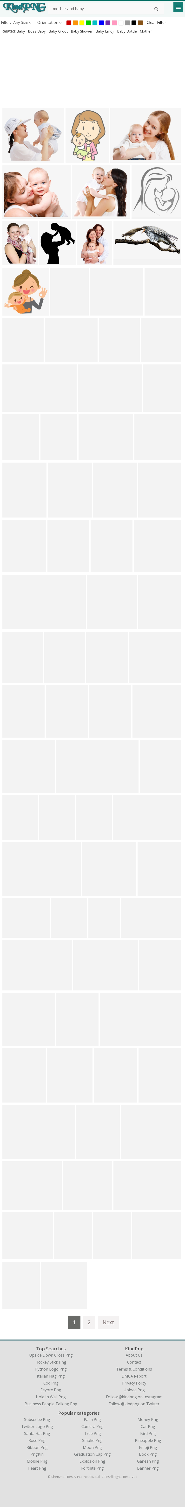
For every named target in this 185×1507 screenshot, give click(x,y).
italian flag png (51, 1376)
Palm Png (92, 1419)
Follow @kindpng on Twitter (134, 1403)
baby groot (59, 31)
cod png (51, 1383)
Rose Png (37, 1440)
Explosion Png (92, 1461)
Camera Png (92, 1426)
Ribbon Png (37, 1447)
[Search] (156, 9)
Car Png (148, 1426)
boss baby (37, 31)
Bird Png (148, 1433)
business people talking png (51, 1403)
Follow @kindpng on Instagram (134, 1396)
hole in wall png (51, 1396)
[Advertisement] (92, 71)
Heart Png (37, 1468)
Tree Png (92, 1433)
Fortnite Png (92, 1468)
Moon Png (92, 1447)
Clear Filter (156, 22)
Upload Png (134, 1390)
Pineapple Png (148, 1440)
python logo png (51, 1369)
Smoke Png (92, 1440)
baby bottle (127, 31)
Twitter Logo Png (37, 1426)
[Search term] (106, 8)
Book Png (148, 1454)
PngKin (37, 1454)
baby (21, 31)
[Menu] (178, 7)
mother (146, 31)
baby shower (82, 31)
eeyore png (50, 1390)
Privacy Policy (134, 1383)
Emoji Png (148, 1447)
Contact (134, 1362)
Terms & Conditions (134, 1369)
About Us (134, 1355)
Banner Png (148, 1468)
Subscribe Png (37, 1419)
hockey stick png (50, 1362)
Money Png (148, 1419)
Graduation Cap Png (92, 1454)
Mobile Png (37, 1461)
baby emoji (105, 31)
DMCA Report (134, 1376)
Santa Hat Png (37, 1433)
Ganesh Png (148, 1461)
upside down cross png (51, 1355)
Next (108, 1322)
